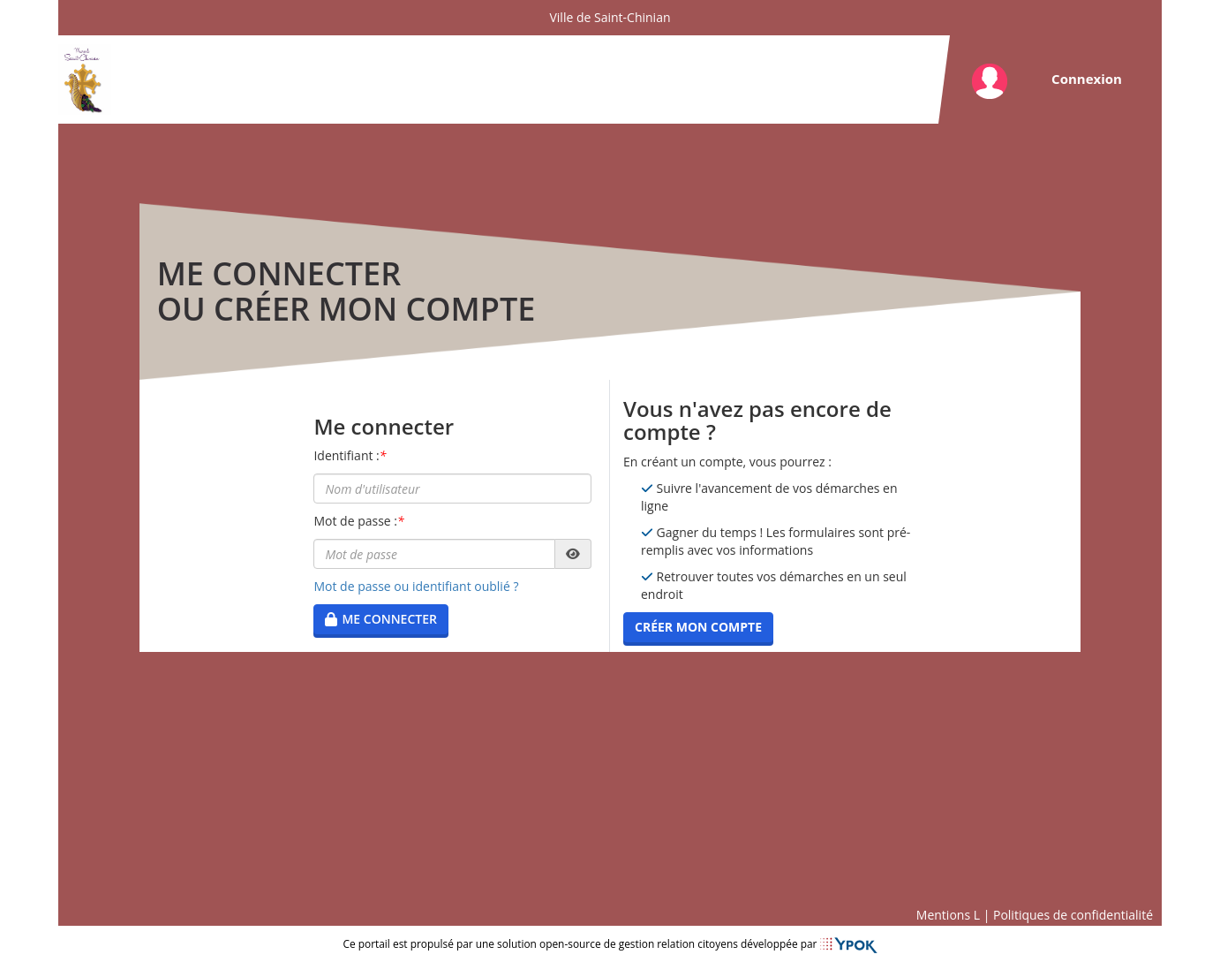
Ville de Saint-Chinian (609, 17)
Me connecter (381, 618)
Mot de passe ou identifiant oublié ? (415, 586)
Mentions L (948, 914)
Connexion (1086, 78)
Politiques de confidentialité (1073, 914)
